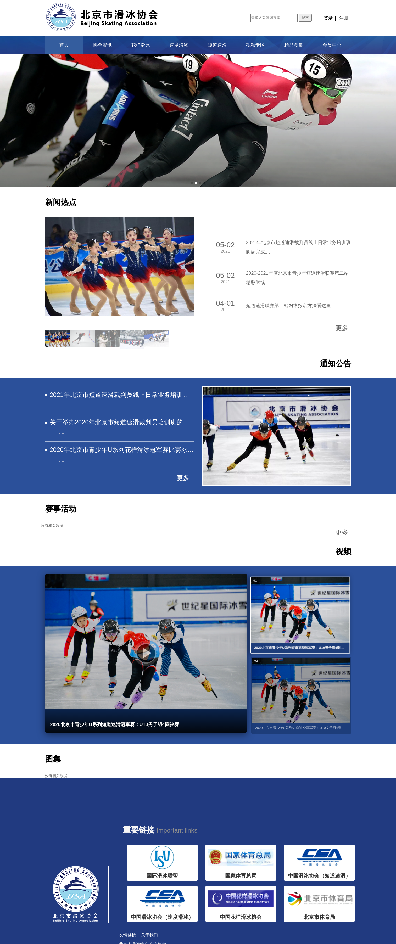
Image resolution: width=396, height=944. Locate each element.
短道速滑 (217, 45)
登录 (328, 18)
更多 (342, 327)
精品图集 (293, 45)
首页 (64, 45)
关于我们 (149, 935)
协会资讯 (102, 45)
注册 (344, 18)
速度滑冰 (178, 45)
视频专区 (255, 45)
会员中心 (331, 45)
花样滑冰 (140, 45)
